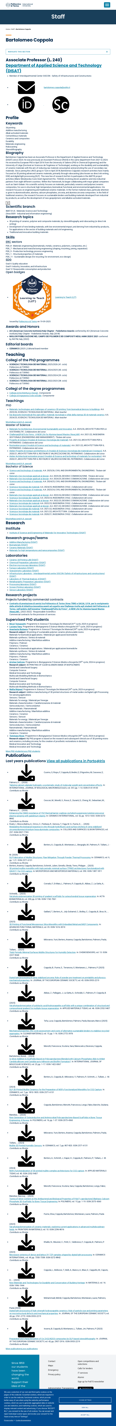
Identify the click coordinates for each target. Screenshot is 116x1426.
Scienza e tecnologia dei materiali (24, 487)
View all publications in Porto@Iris (76, 761)
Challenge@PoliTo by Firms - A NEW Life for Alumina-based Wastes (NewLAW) (44, 434)
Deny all (85, 1407)
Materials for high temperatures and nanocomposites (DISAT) (37, 550)
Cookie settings (85, 1400)
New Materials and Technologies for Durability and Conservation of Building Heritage (47, 1283)
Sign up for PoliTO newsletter (91, 1381)
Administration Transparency (61, 1388)
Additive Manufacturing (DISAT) (23, 542)
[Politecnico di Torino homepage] (19, 5)
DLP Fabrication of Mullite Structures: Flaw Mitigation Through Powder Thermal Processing (50, 857)
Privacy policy (8, 1420)
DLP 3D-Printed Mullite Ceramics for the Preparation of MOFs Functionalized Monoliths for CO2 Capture (55, 1089)
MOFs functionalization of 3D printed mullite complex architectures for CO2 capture (46, 1171)
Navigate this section (58, 52)
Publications (18, 755)
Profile (12, 117)
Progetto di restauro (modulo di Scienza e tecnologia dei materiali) (38, 440)
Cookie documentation (23, 1420)
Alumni (81, 1377)
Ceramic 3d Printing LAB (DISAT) (23, 560)
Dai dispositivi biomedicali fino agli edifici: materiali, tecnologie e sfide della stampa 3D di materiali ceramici (56, 415)
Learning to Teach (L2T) (65, 297)
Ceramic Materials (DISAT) (21, 547)
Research (15, 523)
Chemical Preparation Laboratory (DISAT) (27, 562)
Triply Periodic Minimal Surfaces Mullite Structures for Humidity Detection (42, 952)
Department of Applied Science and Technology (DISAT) (54, 68)
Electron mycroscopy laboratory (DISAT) (27, 565)
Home (8, 29)
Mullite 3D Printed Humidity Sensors (25, 1145)
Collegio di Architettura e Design (23, 393)
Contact (51, 1361)
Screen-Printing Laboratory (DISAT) (25, 587)
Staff (12, 29)
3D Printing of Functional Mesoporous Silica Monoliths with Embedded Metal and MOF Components (53, 924)
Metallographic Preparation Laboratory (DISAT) (30, 581)
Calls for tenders (85, 1368)
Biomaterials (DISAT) (18, 545)
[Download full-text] (26, 772)
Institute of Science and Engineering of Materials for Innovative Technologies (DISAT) (47, 533)
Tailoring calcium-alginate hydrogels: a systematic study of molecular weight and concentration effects (55, 785)
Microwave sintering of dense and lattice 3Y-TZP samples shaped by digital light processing (50, 1255)
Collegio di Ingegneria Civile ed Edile (25, 395)
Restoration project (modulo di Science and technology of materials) (40, 445)
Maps (50, 1365)
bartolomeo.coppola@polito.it (57, 87)
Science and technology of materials (25, 470)
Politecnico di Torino (28, 321)
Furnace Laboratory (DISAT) (21, 568)
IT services (83, 1373)
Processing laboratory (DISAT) (22, 584)
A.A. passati (19, 422)
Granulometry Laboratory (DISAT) (24, 571)
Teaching (15, 354)
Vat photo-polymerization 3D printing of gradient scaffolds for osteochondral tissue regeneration (52, 896)
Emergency (53, 1370)
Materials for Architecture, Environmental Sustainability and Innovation (40, 429)
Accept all (85, 1415)
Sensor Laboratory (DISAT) (21, 590)
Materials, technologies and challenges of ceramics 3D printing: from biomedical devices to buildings (54, 409)
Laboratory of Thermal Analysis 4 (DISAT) (27, 579)
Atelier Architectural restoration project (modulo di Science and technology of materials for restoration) (55, 456)
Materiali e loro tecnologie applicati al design (29, 476)
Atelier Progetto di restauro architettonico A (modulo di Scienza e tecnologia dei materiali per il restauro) (55, 451)
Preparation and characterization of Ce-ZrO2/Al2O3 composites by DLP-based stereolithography (52, 1338)
